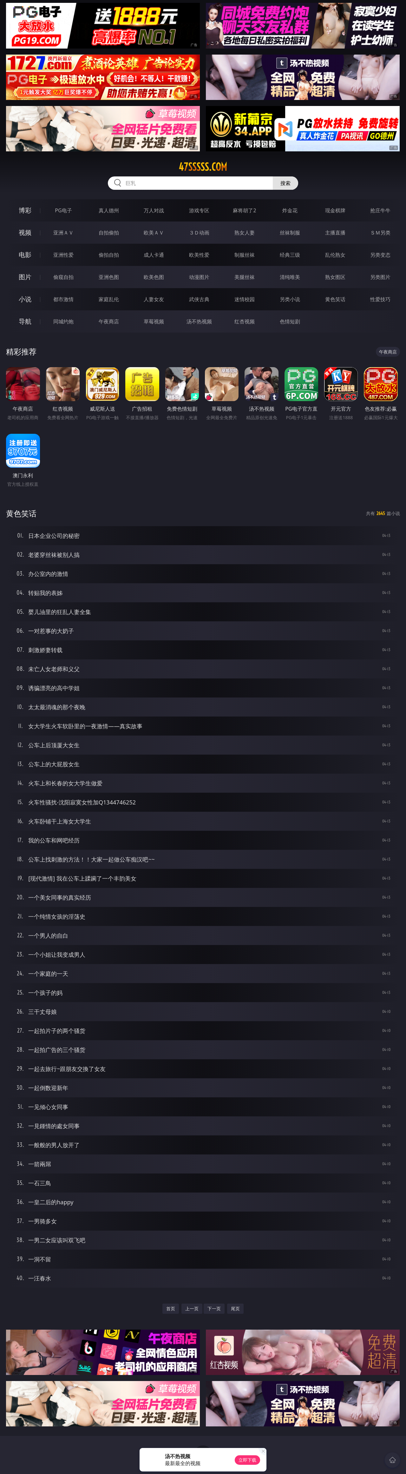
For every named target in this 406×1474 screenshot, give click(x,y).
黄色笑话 (335, 299)
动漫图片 (199, 277)
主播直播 (335, 232)
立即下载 (247, 1460)
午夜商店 (109, 321)
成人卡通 (154, 254)
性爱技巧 (380, 299)
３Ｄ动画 (199, 232)
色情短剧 (290, 321)
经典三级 (290, 254)
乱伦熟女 (335, 254)
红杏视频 (244, 321)
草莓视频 (154, 321)
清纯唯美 (290, 277)
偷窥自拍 (63, 277)
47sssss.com (203, 167)
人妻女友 (154, 299)
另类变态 (380, 254)
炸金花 (290, 210)
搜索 (285, 183)
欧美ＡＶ (154, 232)
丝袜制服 (290, 232)
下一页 (214, 1308)
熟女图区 (335, 277)
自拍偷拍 (109, 232)
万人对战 (154, 210)
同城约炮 (63, 321)
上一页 (192, 1308)
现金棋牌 (335, 210)
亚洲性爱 (63, 254)
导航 (25, 321)
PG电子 (63, 210)
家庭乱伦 (109, 299)
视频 (25, 232)
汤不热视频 (199, 321)
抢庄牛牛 (380, 210)
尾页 (235, 1308)
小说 (25, 299)
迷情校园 (244, 299)
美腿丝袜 (244, 277)
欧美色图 (154, 277)
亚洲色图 (109, 277)
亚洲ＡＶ (63, 232)
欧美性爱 (199, 254)
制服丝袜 (244, 254)
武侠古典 (199, 299)
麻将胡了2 (244, 210)
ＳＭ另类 (380, 232)
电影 (25, 254)
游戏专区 (199, 210)
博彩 (25, 210)
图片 (25, 277)
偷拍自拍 (109, 254)
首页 (170, 1308)
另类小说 (290, 299)
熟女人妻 (244, 232)
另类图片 (380, 277)
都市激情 (63, 299)
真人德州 (109, 210)
